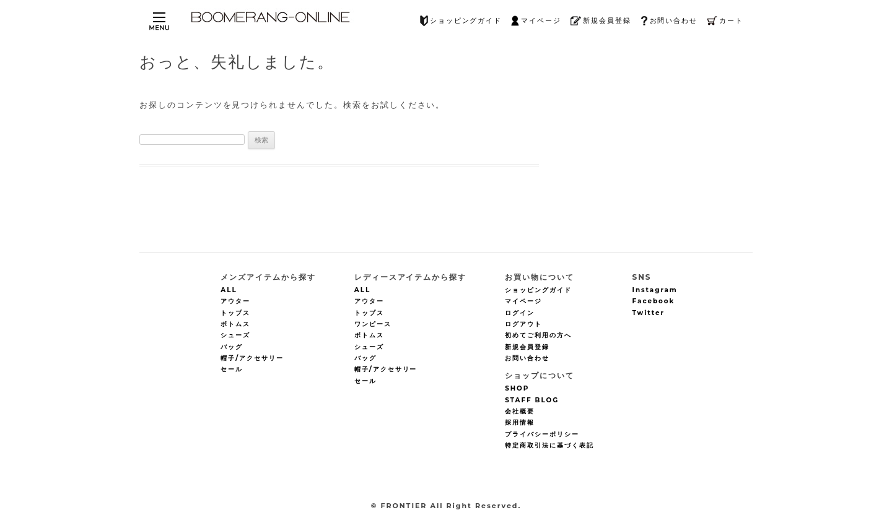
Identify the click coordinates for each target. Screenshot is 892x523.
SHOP (517, 389)
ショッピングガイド (461, 20)
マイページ (536, 20)
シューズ (235, 335)
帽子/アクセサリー (252, 358)
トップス (235, 313)
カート (725, 20)
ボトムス (235, 324)
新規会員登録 (601, 20)
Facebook (653, 301)
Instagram (655, 290)
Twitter (648, 313)
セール (232, 369)
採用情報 (520, 423)
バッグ (232, 347)
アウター (235, 301)
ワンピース (372, 324)
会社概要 (520, 411)
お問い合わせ (669, 20)
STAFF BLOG (532, 400)
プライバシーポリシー (542, 434)
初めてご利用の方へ (538, 335)
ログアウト (523, 324)
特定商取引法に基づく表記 (549, 445)
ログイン (520, 313)
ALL (229, 290)
